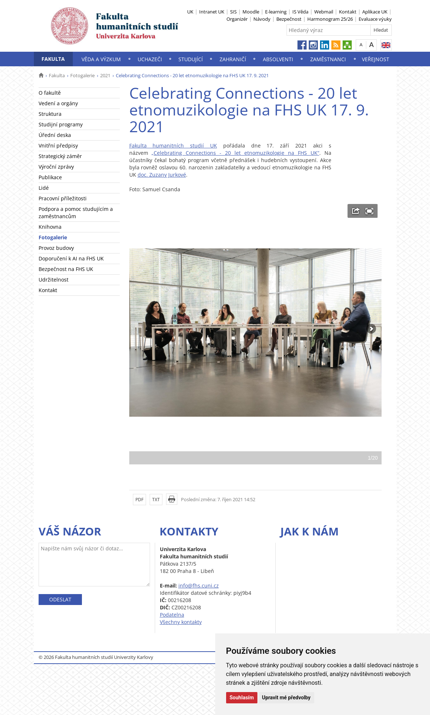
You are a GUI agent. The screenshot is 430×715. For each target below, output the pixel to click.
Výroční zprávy (56, 166)
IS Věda (300, 11)
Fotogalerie (82, 75)
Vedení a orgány (58, 103)
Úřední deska (55, 134)
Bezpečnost (288, 19)
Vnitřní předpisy (58, 145)
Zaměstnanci (328, 59)
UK (190, 11)
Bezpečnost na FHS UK (66, 269)
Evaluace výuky (375, 19)
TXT (156, 499)
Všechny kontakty (181, 621)
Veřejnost (375, 59)
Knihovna (50, 226)
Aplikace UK (374, 11)
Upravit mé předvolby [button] (286, 697)
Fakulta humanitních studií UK (173, 145)
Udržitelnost (53, 279)
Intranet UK (211, 11)
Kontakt (347, 11)
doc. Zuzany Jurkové (162, 174)
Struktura (50, 113)
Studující (190, 59)
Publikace (50, 177)
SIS (233, 11)
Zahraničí (233, 59)
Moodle (250, 11)
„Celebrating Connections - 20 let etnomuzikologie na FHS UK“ (235, 152)
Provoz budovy (56, 247)
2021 (105, 75)
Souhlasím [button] (242, 697)
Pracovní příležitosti (63, 198)
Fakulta (53, 58)
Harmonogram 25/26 (330, 19)
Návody (262, 19)
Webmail (323, 11)
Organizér (237, 19)
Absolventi (278, 59)
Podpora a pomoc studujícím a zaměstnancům (76, 212)
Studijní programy (61, 124)
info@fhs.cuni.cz (198, 585)
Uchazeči (150, 59)
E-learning (276, 11)
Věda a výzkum (101, 59)
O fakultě (50, 92)
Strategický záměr (60, 156)
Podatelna (172, 614)
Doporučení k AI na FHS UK (71, 258)
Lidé (44, 187)
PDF (139, 499)
